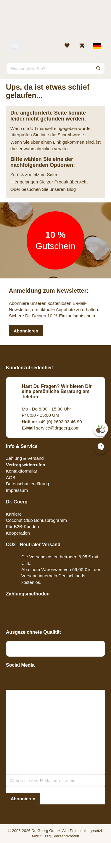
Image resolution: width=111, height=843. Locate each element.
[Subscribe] (23, 798)
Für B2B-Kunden (22, 526)
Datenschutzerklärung (27, 483)
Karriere (14, 513)
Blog (71, 189)
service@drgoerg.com (51, 427)
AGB (10, 477)
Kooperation (18, 532)
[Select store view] (97, 46)
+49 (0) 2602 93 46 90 (52, 421)
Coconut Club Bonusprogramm (36, 520)
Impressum (17, 490)
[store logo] (55, 22)
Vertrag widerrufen (25, 464)
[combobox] (55, 68)
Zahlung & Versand (25, 458)
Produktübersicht (71, 181)
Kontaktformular (21, 470)
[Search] (98, 68)
